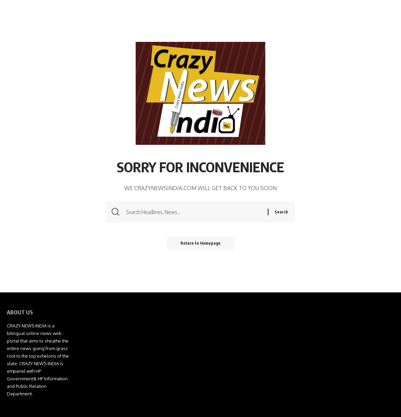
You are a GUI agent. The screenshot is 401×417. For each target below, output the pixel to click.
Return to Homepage (200, 243)
